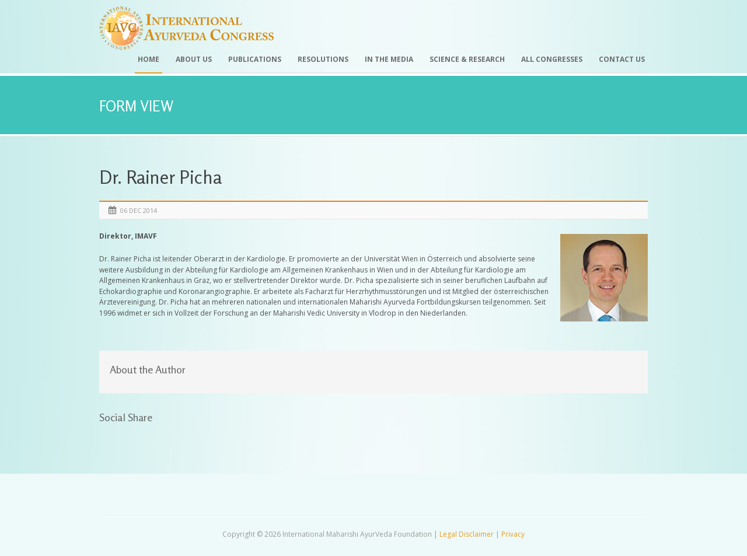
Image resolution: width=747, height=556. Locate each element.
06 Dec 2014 (138, 210)
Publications (254, 59)
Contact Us (622, 59)
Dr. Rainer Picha (160, 177)
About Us (194, 59)
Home (148, 59)
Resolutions (323, 59)
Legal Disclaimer (466, 534)
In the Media (389, 59)
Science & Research (467, 59)
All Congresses (551, 59)
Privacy (513, 534)
